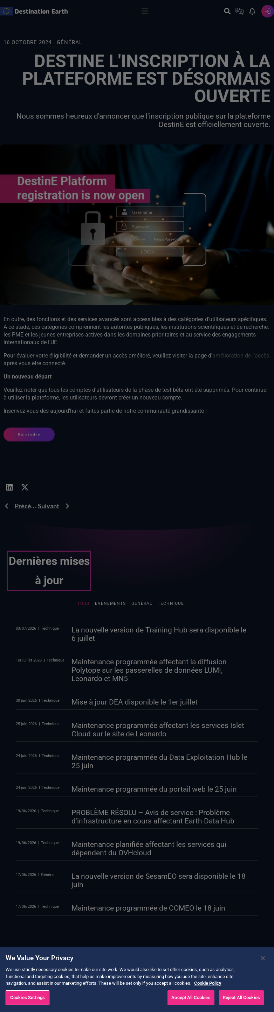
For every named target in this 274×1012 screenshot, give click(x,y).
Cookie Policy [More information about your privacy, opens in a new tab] (207, 992)
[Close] (262, 967)
